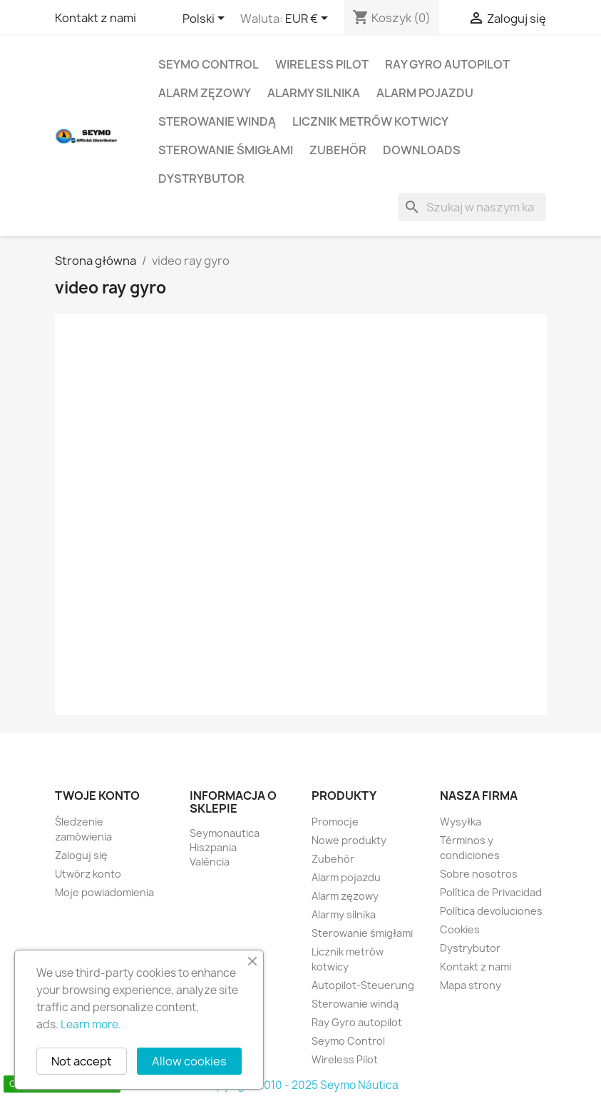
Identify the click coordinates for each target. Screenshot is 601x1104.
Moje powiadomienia (104, 892)
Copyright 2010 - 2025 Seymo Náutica (300, 1085)
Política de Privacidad (491, 892)
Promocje (335, 821)
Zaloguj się (81, 855)
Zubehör (337, 150)
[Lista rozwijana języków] (206, 19)
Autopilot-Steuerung (363, 985)
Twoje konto (97, 795)
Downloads (422, 150)
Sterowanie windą (217, 121)
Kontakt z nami (95, 18)
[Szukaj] (472, 207)
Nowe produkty (349, 840)
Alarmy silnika (313, 93)
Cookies (460, 929)
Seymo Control (208, 64)
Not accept (81, 1061)
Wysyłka (460, 821)
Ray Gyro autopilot (447, 64)
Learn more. (91, 1024)
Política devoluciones (491, 911)
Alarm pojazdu (424, 93)
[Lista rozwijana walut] (309, 19)
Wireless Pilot (322, 64)
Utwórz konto (88, 873)
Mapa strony (470, 985)
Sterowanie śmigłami (225, 150)
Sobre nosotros (479, 873)
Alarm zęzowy (204, 93)
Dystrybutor (201, 178)
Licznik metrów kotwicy (370, 121)
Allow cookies (189, 1061)
